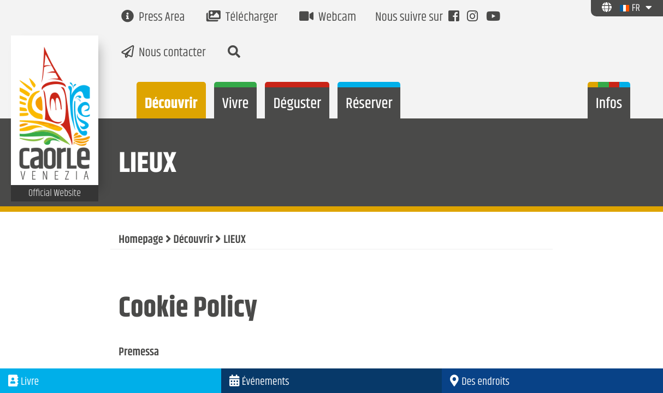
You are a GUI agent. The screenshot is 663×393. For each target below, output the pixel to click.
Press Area (153, 17)
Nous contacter (163, 53)
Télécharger (241, 17)
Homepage (141, 240)
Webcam (327, 17)
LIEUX (234, 240)
